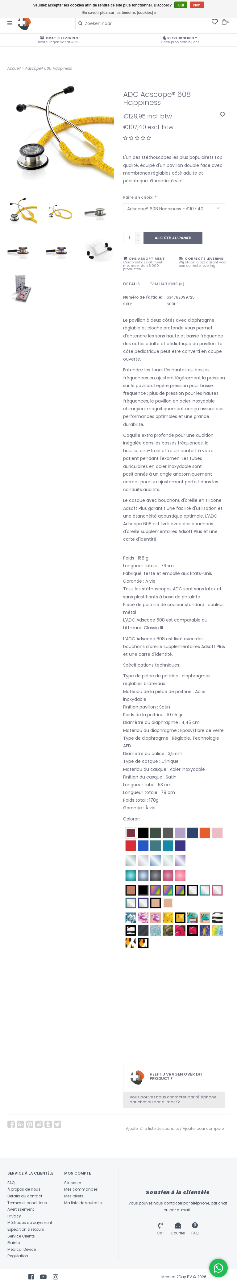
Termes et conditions (27, 1202)
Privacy (14, 1216)
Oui (181, 5)
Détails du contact (24, 1196)
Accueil (14, 68)
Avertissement (20, 1209)
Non (196, 5)
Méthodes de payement (29, 1222)
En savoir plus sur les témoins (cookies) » (119, 12)
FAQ (11, 1182)
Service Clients (21, 1236)
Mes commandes (81, 1189)
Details (131, 284)
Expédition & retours (25, 1229)
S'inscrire (72, 1182)
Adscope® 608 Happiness (48, 68)
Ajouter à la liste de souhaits (152, 1128)
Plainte (13, 1242)
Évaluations (167, 284)
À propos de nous (23, 1189)
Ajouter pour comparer (204, 1128)
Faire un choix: (139, 197)
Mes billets (73, 1196)
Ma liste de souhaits (83, 1202)
